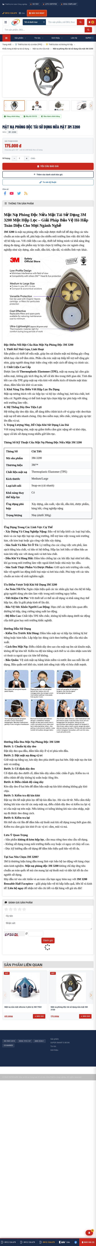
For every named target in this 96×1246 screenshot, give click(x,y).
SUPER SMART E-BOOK (60, 1042)
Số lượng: (6, 158)
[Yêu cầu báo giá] (89, 1233)
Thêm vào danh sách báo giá (48, 174)
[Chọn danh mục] (34, 22)
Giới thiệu (54, 1050)
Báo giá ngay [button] (36, 13)
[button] (91, 105)
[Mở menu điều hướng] (5, 22)
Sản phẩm (54, 1039)
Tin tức (53, 1046)
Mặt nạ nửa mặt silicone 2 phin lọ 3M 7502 (23, 1007)
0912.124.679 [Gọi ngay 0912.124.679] (9, 13)
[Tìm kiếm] (80, 22)
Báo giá (39, 1016)
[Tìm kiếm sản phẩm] (61, 22)
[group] (48, 76)
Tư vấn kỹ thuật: (48, 182)
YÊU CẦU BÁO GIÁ (48, 166)
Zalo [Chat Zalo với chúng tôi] (22, 13)
